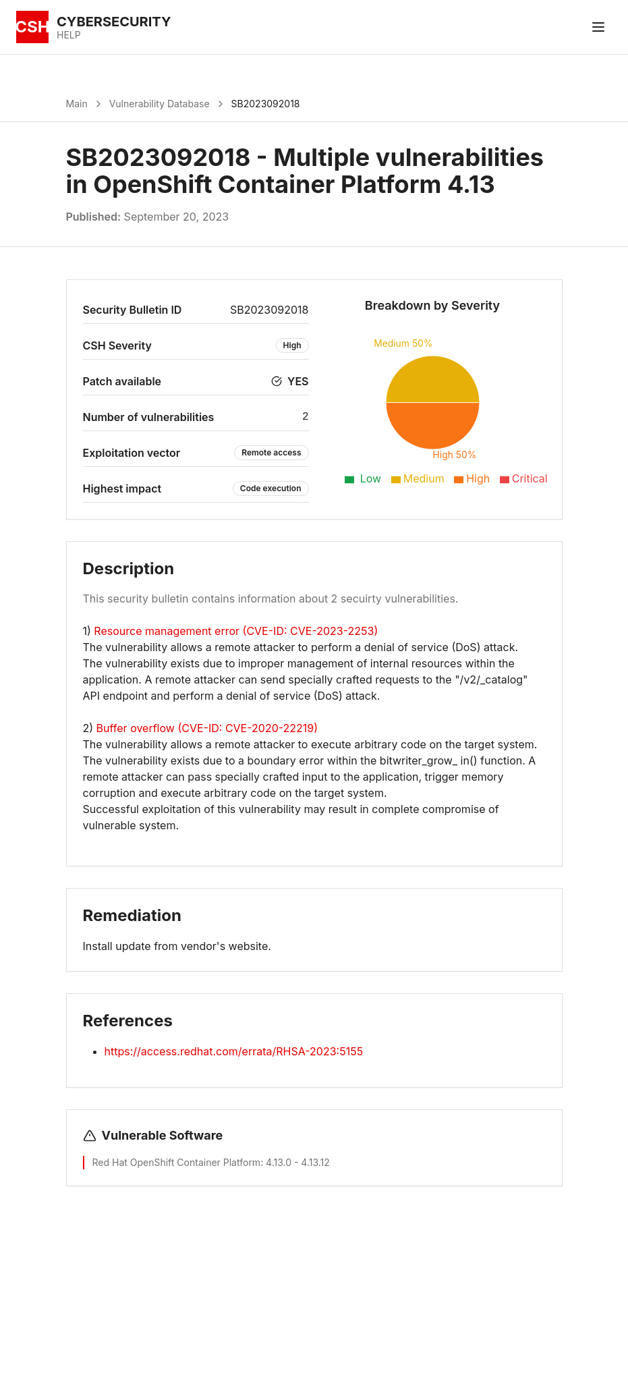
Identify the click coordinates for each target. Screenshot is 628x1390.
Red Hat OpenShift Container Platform (176, 1162)
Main (77, 103)
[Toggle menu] (598, 26)
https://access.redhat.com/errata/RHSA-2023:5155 (234, 1051)
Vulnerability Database (159, 103)
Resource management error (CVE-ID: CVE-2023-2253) (236, 631)
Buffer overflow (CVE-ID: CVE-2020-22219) (207, 728)
